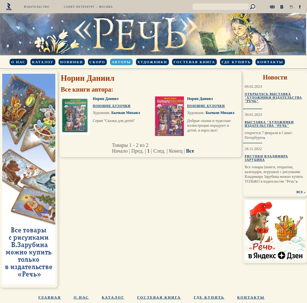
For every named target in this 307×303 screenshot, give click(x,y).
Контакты (270, 62)
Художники (152, 62)
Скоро (97, 62)
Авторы (121, 62)
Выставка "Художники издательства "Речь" (269, 123)
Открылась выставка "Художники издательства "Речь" (273, 97)
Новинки (71, 62)
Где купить (236, 62)
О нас (18, 62)
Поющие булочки (111, 106)
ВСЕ (299, 192)
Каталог (42, 62)
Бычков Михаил (125, 112)
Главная (49, 297)
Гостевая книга (194, 62)
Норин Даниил (106, 98)
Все (190, 151)
